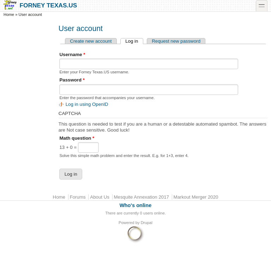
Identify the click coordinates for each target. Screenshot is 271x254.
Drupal (146, 222)
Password (72, 80)
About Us (99, 197)
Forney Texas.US (40, 5)
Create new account (91, 41)
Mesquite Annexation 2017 (141, 197)
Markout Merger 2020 (196, 197)
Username (72, 54)
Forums (78, 197)
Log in (134, 41)
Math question (76, 138)
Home (9, 14)
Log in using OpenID (87, 104)
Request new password (176, 41)
